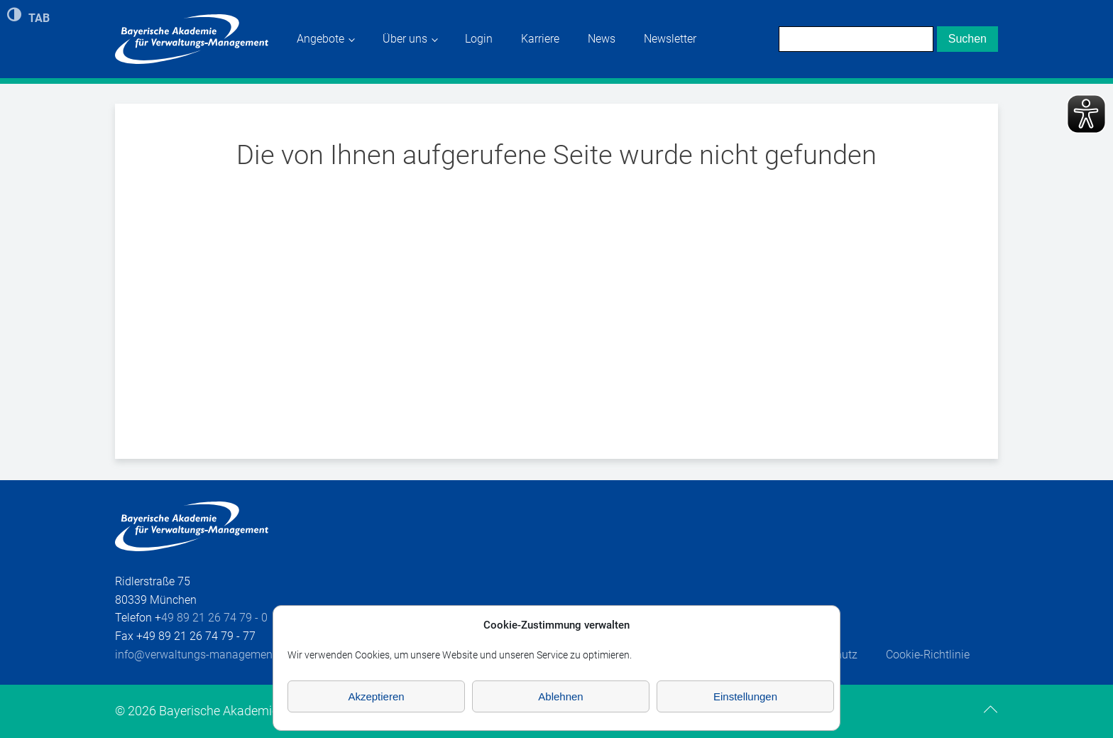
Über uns (405, 38)
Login (479, 38)
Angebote (320, 38)
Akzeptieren (376, 696)
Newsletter (670, 38)
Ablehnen (560, 696)
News (601, 38)
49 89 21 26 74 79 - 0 (214, 617)
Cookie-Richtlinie (928, 654)
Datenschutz (826, 654)
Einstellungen (745, 696)
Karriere (540, 38)
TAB (39, 17)
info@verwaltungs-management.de (203, 654)
